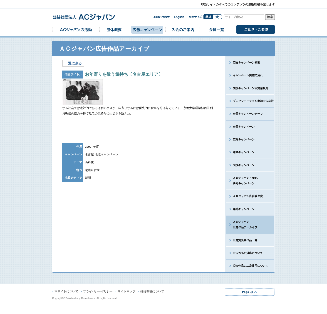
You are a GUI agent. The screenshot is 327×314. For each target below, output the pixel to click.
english (179, 17)
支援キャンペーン (244, 165)
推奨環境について (152, 292)
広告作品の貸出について (248, 253)
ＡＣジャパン (241, 224)
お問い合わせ (161, 16)
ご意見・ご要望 (256, 29)
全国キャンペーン (244, 126)
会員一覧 (216, 29)
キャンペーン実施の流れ (248, 75)
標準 (208, 16)
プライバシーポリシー (98, 292)
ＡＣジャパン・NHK (242, 180)
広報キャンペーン (244, 139)
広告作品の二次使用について (250, 265)
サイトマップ (126, 292)
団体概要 (114, 29)
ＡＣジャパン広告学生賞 (248, 196)
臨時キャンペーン (244, 209)
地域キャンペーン (244, 152)
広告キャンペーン (147, 29)
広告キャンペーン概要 (246, 62)
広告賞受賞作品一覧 (245, 240)
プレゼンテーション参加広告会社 (253, 101)
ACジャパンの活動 (75, 29)
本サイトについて (66, 292)
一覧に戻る (73, 63)
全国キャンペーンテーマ (248, 113)
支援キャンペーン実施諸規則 (250, 88)
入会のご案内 (182, 29)
